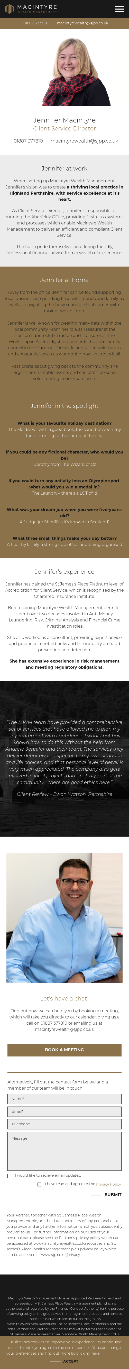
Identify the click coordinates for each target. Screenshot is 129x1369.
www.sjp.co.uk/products (38, 1324)
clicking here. (88, 1354)
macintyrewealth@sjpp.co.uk (83, 23)
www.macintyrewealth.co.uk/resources (68, 1244)
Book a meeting (64, 1050)
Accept (70, 1362)
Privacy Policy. (109, 1185)
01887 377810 (35, 23)
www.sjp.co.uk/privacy (60, 1255)
